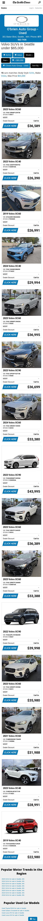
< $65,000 (17, 60)
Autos (4, 8)
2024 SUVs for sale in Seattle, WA (13, 881)
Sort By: (36, 66)
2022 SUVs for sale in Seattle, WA (13, 886)
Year (5, 60)
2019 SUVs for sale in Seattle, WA (13, 893)
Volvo (18, 55)
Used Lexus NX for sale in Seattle (13, 915)
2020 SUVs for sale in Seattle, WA (13, 890)
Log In (31, 8)
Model (29, 55)
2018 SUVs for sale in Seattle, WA (13, 895)
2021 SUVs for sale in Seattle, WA (13, 888)
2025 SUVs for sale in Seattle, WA (13, 879)
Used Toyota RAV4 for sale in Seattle (14, 908)
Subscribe (38, 8)
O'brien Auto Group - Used (15, 66)
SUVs (7, 55)
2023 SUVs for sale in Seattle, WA (13, 883)
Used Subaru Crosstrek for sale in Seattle (15, 910)
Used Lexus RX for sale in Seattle (13, 913)
